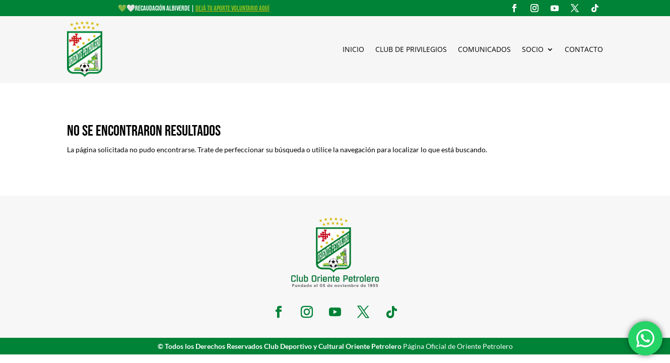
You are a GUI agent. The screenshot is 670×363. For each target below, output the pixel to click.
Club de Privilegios (411, 49)
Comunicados (484, 49)
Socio (533, 49)
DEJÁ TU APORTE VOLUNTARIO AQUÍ (232, 8)
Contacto (584, 49)
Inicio (353, 49)
